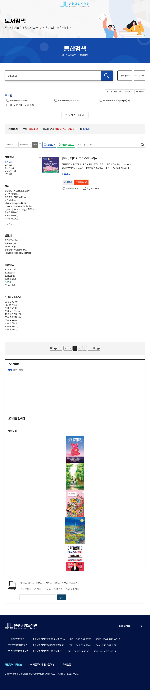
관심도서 (51, 145)
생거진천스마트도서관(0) (22, 105)
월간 (21, 370)
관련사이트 (124, 626)
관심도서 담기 (72, 189)
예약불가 (68, 182)
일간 (10, 370)
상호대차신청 (81, 182)
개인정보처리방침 (13, 664)
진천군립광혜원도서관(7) (69, 100)
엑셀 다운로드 (68, 145)
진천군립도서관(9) (18, 100)
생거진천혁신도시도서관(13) (116, 100)
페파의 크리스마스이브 (79, 158)
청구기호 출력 (93, 189)
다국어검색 (125, 75)
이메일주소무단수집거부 (42, 664)
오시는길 (67, 664)
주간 (15, 370)
